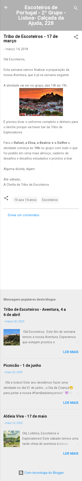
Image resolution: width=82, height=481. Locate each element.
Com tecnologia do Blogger (41, 473)
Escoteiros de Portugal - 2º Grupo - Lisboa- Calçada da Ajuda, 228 (41, 15)
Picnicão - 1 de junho (22, 365)
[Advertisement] (41, 251)
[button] (76, 37)
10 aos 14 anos (25, 200)
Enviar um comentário (23, 215)
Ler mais (71, 352)
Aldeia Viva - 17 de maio (25, 416)
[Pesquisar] (76, 8)
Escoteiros (50, 200)
